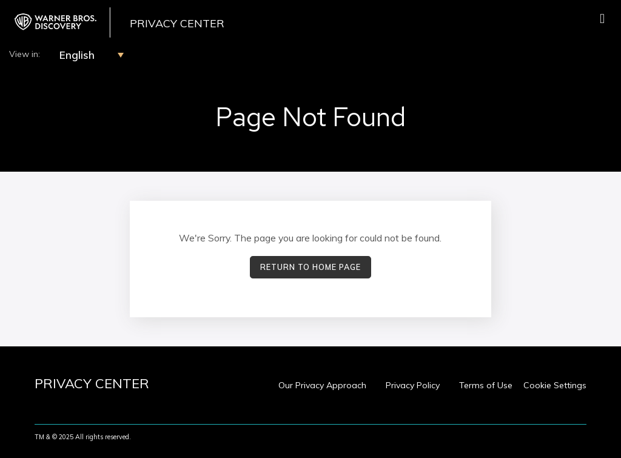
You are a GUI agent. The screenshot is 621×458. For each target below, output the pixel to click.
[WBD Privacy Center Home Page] (60, 22)
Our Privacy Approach (322, 385)
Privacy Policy (413, 385)
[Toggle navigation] (602, 18)
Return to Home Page (310, 267)
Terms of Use (485, 385)
